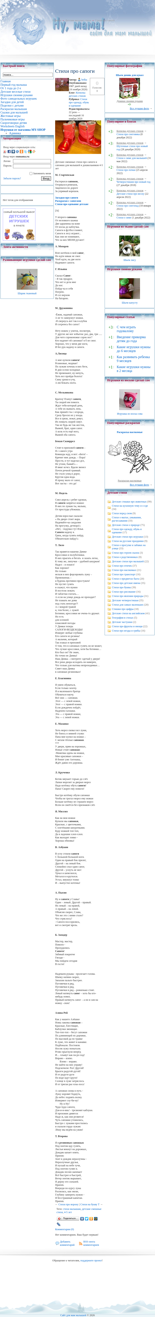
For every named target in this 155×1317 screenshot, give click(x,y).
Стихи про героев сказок (125, 552)
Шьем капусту (130, 302)
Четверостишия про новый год (133, 181)
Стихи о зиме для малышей (132, 158)
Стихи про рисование (123, 591)
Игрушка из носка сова (129, 413)
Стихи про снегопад (128, 205)
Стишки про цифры (123, 609)
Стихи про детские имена (126, 583)
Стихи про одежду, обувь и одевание (79, 102)
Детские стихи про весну (130, 193)
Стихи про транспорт (123, 574)
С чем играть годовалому (126, 329)
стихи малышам (72, 1208)
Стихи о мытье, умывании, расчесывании (126, 519)
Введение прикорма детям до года (131, 339)
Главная (57, 20)
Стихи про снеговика (128, 134)
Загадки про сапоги (66, 197)
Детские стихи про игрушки (127, 536)
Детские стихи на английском (128, 613)
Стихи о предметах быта (125, 578)
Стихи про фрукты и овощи (127, 626)
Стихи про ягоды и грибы (126, 630)
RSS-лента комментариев (91, 1243)
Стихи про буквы (121, 587)
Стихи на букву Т (90, 1204)
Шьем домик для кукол (129, 75)
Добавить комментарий (67, 1243)
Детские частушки (122, 622)
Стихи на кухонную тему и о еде (130, 505)
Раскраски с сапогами (68, 200)
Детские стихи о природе (126, 525)
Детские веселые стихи (78, 20)
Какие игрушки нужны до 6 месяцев (133, 349)
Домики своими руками (130, 101)
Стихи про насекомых (124, 570)
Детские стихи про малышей (128, 561)
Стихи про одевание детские (71, 204)
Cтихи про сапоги (105, 20)
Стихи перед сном (122, 513)
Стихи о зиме (124, 217)
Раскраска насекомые (129, 432)
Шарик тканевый (27, 293)
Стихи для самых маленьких (127, 604)
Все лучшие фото (139, 108)
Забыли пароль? (12, 178)
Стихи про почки (126, 169)
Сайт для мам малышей (73, 1315)
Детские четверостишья (125, 600)
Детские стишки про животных (129, 501)
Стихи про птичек (122, 565)
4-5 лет (68, 1212)
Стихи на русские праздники (127, 541)
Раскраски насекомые (130, 480)
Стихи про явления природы (127, 596)
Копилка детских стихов (77, 94)
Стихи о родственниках (125, 557)
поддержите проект (91, 1260)
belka (84, 79)
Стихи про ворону (68, 1204)
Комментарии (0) (64, 1229)
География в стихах (122, 617)
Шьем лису (130, 260)
